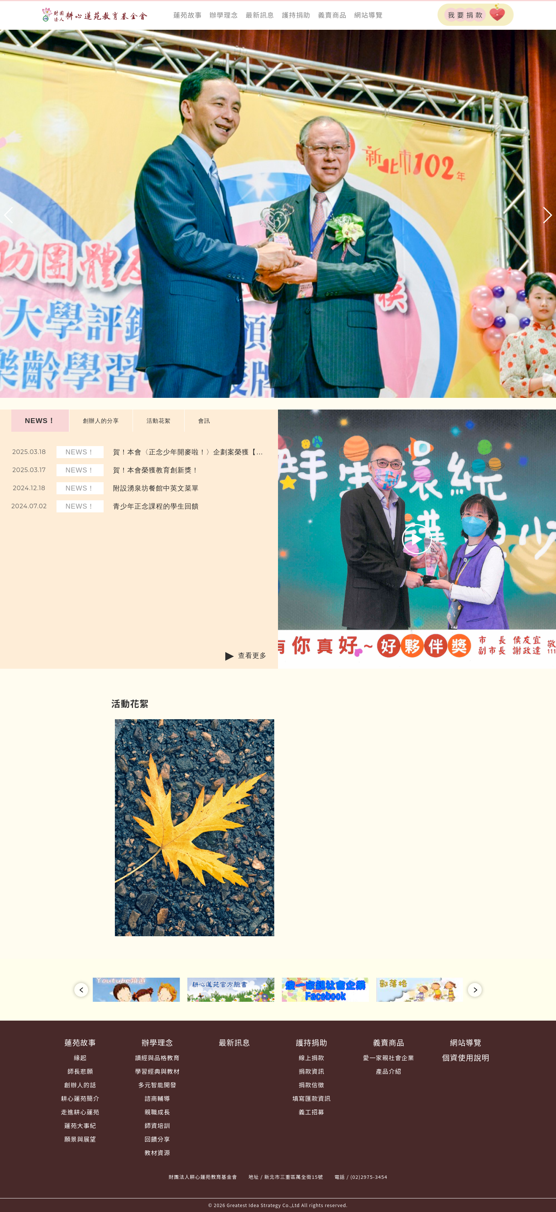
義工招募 (311, 1111)
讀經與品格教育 (157, 1057)
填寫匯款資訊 (311, 1098)
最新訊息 (260, 15)
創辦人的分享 (101, 420)
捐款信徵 (311, 1084)
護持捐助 (296, 15)
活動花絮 (159, 420)
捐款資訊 (311, 1071)
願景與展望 (80, 1138)
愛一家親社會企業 (388, 1057)
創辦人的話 (80, 1084)
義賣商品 (332, 15)
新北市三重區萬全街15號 (293, 1176)
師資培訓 (157, 1125)
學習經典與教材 (157, 1071)
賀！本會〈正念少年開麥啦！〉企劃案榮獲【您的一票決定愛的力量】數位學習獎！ (188, 452)
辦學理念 (223, 15)
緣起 (80, 1057)
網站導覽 (368, 15)
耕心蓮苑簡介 (80, 1098)
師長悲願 (80, 1071)
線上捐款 (311, 1057)
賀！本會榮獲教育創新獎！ (156, 470)
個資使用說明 (465, 1057)
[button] (9, 215)
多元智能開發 (157, 1084)
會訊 (204, 420)
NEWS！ (40, 421)
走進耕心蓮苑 (80, 1111)
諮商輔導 (157, 1098)
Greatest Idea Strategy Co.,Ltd (263, 1205)
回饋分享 (157, 1138)
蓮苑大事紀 (80, 1125)
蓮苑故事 (187, 15)
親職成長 (157, 1111)
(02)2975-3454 (368, 1176)
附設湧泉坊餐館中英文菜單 (156, 488)
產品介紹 (389, 1071)
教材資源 (157, 1152)
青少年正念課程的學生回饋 (156, 506)
